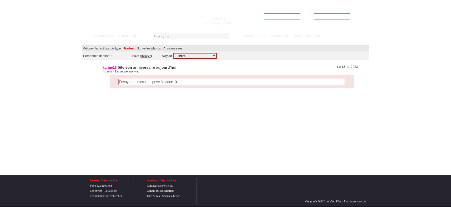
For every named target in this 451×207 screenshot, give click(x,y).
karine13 (110, 68)
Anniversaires (173, 48)
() (146, 55)
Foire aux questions (101, 185)
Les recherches (306, 36)
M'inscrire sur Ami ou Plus (116, 36)
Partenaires (153, 196)
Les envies (253, 36)
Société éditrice (171, 196)
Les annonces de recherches (106, 196)
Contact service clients (160, 185)
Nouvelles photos (149, 48)
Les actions (277, 36)
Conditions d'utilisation (160, 190)
